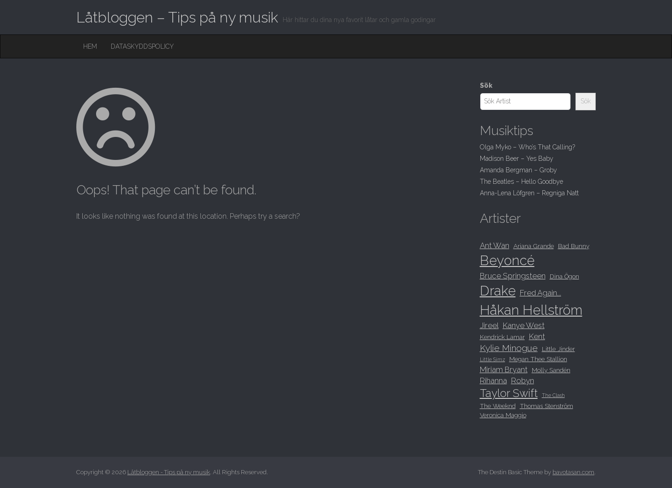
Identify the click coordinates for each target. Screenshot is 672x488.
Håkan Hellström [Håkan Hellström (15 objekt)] (531, 310)
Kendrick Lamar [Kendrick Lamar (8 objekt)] (502, 336)
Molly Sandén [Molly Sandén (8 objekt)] (551, 370)
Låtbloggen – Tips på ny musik (177, 17)
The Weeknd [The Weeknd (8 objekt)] (498, 405)
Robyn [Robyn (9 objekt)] (522, 380)
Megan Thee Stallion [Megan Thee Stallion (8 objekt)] (538, 359)
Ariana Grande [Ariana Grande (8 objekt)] (533, 246)
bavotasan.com (573, 472)
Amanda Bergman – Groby (518, 170)
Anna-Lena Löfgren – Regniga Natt (529, 193)
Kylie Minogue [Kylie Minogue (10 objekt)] (509, 348)
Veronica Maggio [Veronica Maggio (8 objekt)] (503, 415)
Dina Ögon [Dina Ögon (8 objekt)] (564, 276)
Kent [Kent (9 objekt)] (537, 336)
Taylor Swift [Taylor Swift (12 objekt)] (509, 393)
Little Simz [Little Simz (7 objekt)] (492, 359)
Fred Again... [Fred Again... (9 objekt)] (540, 292)
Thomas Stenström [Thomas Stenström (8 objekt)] (546, 405)
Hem (90, 46)
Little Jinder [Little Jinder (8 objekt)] (558, 348)
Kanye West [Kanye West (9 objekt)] (524, 325)
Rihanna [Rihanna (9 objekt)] (493, 380)
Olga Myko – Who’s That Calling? (527, 147)
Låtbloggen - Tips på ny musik (168, 472)
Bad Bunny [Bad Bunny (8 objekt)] (573, 246)
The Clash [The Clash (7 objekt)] (553, 395)
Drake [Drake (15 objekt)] (498, 291)
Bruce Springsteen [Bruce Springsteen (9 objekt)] (513, 275)
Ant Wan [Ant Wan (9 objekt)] (494, 245)
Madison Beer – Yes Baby (516, 158)
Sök (486, 85)
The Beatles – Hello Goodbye (521, 181)
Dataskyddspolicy (142, 46)
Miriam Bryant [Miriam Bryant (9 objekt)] (504, 369)
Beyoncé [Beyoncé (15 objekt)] (507, 260)
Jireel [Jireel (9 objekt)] (489, 325)
